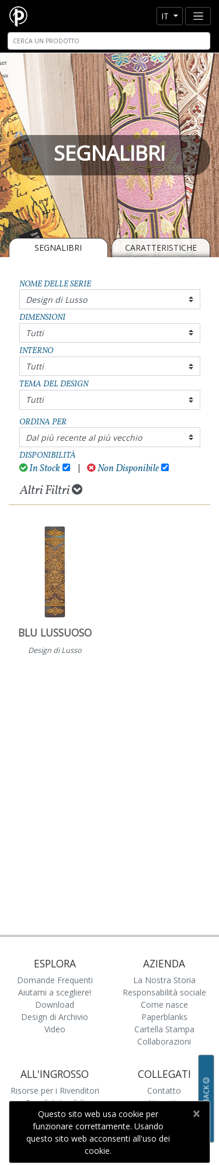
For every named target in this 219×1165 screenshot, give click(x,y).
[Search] (109, 41)
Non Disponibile (123, 468)
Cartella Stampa (164, 1029)
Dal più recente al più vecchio (84, 437)
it (166, 16)
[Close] (196, 1113)
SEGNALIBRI (58, 247)
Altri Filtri (51, 490)
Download (54, 1004)
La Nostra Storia (164, 980)
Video (54, 1029)
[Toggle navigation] (198, 16)
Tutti (35, 332)
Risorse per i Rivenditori (55, 1090)
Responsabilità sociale (164, 992)
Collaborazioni (164, 1041)
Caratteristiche (161, 247)
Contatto (164, 1090)
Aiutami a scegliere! (54, 992)
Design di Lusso (56, 299)
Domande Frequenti (55, 980)
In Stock (40, 468)
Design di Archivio (54, 1016)
